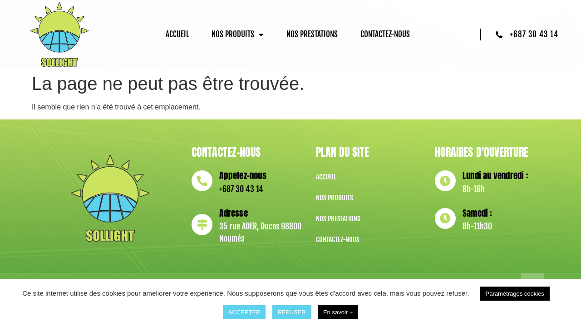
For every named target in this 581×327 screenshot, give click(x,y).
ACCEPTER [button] (244, 312)
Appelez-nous (242, 175)
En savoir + (338, 312)
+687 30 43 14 (241, 189)
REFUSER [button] (292, 312)
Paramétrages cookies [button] (515, 293)
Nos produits (238, 34)
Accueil (177, 34)
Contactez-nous (385, 34)
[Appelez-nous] (202, 180)
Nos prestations (312, 34)
